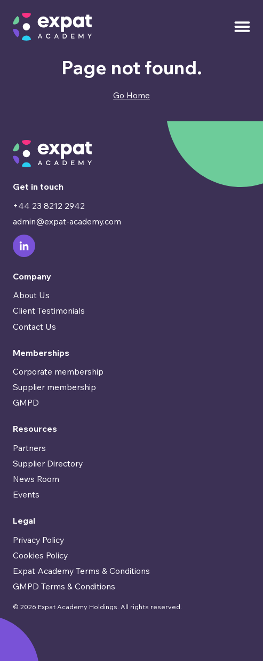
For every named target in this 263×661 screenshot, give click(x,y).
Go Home (131, 95)
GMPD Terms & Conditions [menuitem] (64, 586)
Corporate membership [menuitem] (58, 371)
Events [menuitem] (26, 494)
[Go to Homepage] (52, 27)
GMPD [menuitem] (26, 402)
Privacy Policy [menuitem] (38, 539)
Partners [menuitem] (29, 447)
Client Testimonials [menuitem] (49, 310)
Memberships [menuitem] (41, 352)
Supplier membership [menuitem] (54, 387)
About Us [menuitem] (31, 295)
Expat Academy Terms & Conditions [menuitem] (81, 570)
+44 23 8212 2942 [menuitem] (49, 205)
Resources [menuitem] (35, 428)
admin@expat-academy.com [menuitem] (67, 221)
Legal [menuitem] (24, 520)
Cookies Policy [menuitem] (40, 555)
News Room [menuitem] (36, 478)
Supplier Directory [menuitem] (48, 463)
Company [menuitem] (32, 276)
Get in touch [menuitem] (38, 186)
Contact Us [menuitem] (34, 326)
